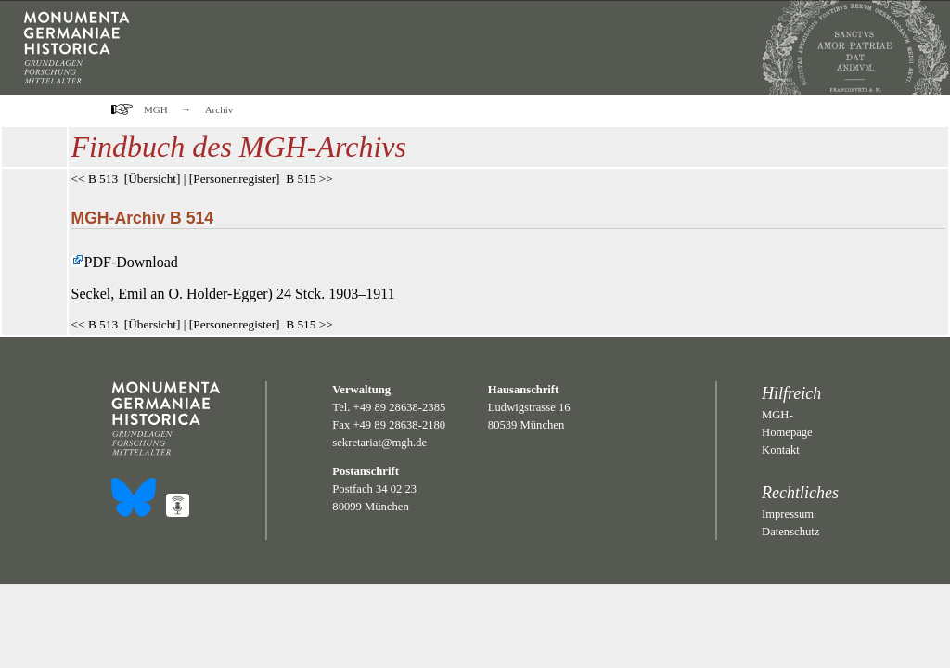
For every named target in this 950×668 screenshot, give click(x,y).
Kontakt (781, 449)
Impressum (788, 513)
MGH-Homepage (787, 423)
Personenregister (234, 179)
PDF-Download (124, 262)
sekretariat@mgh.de (379, 442)
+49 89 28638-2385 (399, 407)
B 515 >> (309, 179)
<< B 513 (95, 179)
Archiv (219, 109)
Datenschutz (790, 531)
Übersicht (152, 179)
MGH (156, 109)
